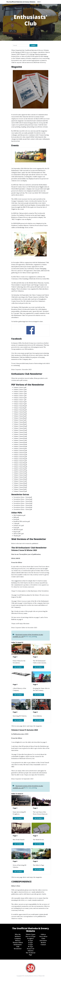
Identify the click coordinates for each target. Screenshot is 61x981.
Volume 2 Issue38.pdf (20, 463)
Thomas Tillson (18, 942)
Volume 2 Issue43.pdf (20, 473)
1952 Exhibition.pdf (19, 515)
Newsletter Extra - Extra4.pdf (23, 503)
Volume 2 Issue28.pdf (20, 442)
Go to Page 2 (38, 667)
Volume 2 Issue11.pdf (20, 408)
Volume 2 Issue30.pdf (20, 446)
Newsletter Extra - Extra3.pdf (23, 501)
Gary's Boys (43, 936)
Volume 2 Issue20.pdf (20, 426)
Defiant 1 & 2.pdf (19, 525)
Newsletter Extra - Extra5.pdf (23, 505)
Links (43, 938)
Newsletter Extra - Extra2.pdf (23, 499)
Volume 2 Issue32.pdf (20, 450)
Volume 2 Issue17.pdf (20, 420)
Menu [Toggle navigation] (39, 2)
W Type (30, 946)
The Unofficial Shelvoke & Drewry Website (20, 2)
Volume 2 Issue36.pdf (20, 459)
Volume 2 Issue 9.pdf (20, 404)
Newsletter (18, 948)
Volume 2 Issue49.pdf (20, 485)
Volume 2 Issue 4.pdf (20, 393)
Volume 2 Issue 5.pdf (20, 395)
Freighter (30, 938)
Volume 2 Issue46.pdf (20, 479)
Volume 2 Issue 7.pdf (20, 399)
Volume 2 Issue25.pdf (20, 436)
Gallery (43, 934)
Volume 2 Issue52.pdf (20, 491)
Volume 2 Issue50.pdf (20, 487)
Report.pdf (17, 531)
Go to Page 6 (38, 720)
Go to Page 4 (38, 694)
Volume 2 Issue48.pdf (20, 483)
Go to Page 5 (18, 720)
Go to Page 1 (18, 667)
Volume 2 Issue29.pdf (20, 444)
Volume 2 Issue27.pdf (20, 440)
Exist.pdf (16, 527)
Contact (43, 944)
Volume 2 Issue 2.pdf (20, 389)
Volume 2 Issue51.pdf (20, 489)
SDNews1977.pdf (19, 533)
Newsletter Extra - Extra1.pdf (23, 497)
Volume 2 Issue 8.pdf (20, 402)
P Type (30, 942)
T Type (30, 944)
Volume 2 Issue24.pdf (20, 434)
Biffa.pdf (16, 517)
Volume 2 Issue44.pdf (20, 475)
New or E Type (30, 936)
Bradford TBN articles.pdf (22, 521)
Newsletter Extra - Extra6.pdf (23, 507)
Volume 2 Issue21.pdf (20, 428)
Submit (33, 45)
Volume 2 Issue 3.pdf (20, 391)
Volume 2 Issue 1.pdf (20, 387)
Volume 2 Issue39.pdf (20, 465)
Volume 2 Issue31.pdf (20, 448)
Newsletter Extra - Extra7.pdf (23, 509)
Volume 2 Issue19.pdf (20, 424)
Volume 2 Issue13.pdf (20, 412)
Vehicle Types (30, 934)
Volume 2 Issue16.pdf (20, 418)
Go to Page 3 (18, 694)
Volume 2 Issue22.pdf (20, 430)
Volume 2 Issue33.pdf (20, 452)
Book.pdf (16, 519)
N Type (30, 940)
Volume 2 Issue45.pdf (20, 477)
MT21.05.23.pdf (18, 529)
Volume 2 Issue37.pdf (20, 461)
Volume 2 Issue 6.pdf (20, 397)
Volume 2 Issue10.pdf (20, 406)
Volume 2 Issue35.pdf (20, 456)
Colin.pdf (16, 523)
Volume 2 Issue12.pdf (20, 410)
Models (43, 942)
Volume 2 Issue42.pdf (20, 471)
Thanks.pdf (17, 535)
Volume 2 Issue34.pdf (20, 454)
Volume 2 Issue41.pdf (20, 469)
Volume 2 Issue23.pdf (20, 432)
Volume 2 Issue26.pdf (20, 438)
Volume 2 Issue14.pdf (20, 414)
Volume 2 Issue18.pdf (20, 422)
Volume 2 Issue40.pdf (20, 467)
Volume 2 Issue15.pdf (20, 416)
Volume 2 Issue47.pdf (20, 481)
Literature (43, 940)
